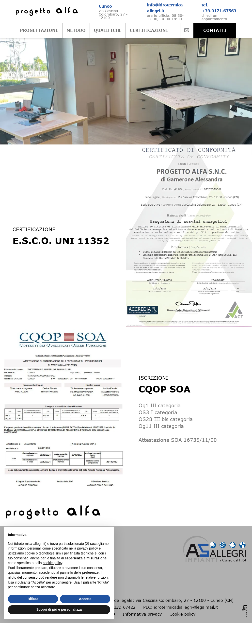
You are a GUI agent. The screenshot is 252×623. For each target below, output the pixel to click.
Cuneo (105, 6)
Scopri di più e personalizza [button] (59, 609)
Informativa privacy (142, 614)
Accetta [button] (85, 599)
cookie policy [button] (52, 563)
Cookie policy (182, 614)
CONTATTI (229, 30)
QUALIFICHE (93, 30)
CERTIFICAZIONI (134, 30)
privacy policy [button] (87, 548)
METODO (61, 30)
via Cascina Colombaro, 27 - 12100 (113, 14)
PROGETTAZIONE (24, 30)
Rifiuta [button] (33, 599)
